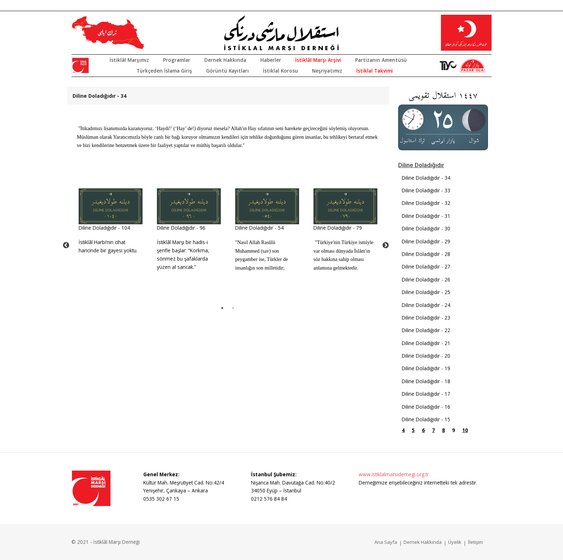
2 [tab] (233, 308)
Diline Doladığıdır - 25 (426, 292)
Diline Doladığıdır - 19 (426, 368)
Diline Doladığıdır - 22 (426, 330)
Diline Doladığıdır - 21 (426, 343)
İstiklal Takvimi (374, 70)
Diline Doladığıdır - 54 (259, 227)
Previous (66, 245)
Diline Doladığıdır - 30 (426, 228)
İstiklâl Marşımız (129, 59)
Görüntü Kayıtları (227, 70)
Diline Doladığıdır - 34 (426, 177)
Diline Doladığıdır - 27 (426, 266)
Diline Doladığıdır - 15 (426, 419)
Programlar (176, 59)
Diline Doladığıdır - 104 (104, 227)
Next (385, 245)
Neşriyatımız (327, 70)
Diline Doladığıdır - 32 (426, 202)
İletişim (475, 542)
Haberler (270, 59)
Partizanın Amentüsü (381, 59)
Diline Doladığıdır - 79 (337, 227)
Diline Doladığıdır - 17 (426, 393)
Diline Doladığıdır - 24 (426, 305)
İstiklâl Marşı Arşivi (318, 59)
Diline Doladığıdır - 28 (426, 254)
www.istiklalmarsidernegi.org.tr (394, 474)
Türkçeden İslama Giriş (164, 70)
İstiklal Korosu (280, 70)
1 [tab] (222, 308)
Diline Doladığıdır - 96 (181, 227)
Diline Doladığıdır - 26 (426, 279)
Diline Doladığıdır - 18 (426, 381)
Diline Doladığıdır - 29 (426, 241)
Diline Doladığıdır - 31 (426, 215)
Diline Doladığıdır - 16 (426, 406)
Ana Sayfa (385, 542)
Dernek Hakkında (225, 59)
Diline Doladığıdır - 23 (426, 317)
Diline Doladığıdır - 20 (426, 355)
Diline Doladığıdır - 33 (426, 190)
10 (465, 430)
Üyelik (454, 542)
